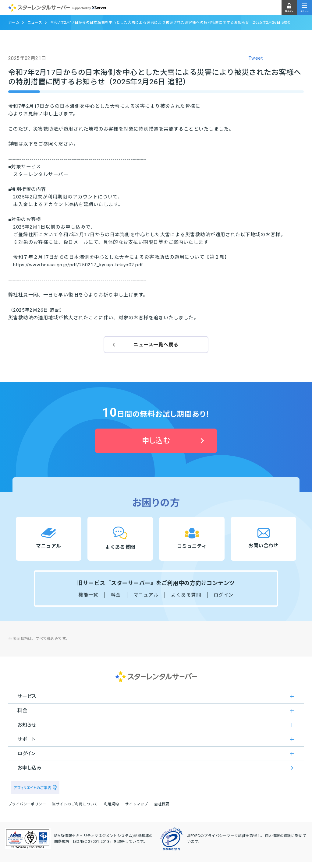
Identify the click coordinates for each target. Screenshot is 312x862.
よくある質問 (186, 595)
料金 (116, 595)
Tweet (256, 58)
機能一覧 (88, 595)
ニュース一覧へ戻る (155, 345)
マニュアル (145, 595)
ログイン (224, 595)
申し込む (156, 440)
